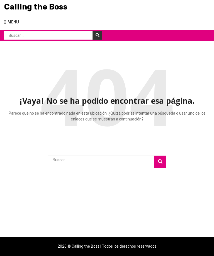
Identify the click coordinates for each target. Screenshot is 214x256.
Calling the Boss (35, 6)
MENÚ (11, 22)
